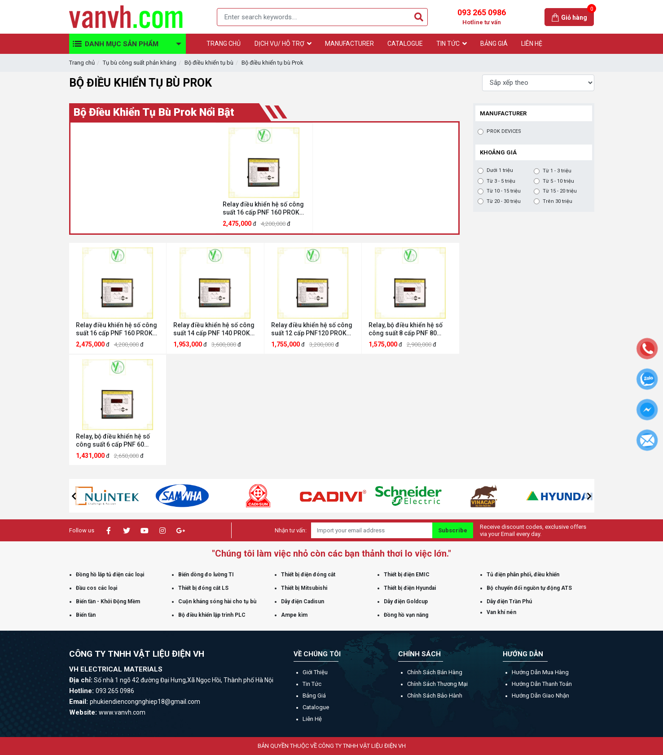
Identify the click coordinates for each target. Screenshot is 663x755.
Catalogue (316, 707)
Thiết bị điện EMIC (407, 574)
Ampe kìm (294, 615)
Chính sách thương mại (437, 683)
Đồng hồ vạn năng (406, 615)
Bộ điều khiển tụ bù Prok (272, 62)
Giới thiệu (315, 672)
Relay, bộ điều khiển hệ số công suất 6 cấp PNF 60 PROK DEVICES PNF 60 (113, 440)
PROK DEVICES (504, 131)
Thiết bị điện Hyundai (410, 588)
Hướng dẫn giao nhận (540, 695)
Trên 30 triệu (557, 201)
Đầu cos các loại (96, 588)
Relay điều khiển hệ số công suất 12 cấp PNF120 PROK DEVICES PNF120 (311, 329)
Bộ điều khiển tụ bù (208, 62)
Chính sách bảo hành (434, 695)
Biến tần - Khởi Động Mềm (108, 601)
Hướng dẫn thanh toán (542, 683)
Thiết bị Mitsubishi (304, 588)
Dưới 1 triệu (500, 170)
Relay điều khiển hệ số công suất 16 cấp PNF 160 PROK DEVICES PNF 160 (263, 208)
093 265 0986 (481, 17)
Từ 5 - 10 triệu (558, 181)
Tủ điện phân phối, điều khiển (523, 574)
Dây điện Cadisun (302, 601)
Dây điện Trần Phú (509, 601)
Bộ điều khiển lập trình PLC (212, 615)
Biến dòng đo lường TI (206, 574)
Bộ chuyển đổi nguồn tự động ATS (529, 588)
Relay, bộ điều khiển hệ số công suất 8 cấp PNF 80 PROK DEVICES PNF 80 (406, 329)
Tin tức (312, 683)
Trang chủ (82, 62)
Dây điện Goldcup (406, 601)
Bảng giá (314, 695)
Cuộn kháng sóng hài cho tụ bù (217, 601)
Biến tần (86, 615)
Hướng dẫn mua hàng (540, 672)
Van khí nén (501, 612)
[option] (264, 178)
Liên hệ (312, 718)
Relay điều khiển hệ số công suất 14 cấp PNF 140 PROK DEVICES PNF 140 (214, 329)
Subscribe (452, 530)
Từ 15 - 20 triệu (560, 191)
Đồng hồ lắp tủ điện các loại (110, 574)
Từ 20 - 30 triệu (504, 201)
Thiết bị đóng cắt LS (203, 588)
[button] (74, 496)
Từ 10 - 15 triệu (504, 191)
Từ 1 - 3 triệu (557, 171)
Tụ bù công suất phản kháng (139, 62)
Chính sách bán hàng (434, 672)
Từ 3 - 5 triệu (501, 181)
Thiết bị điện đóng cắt (308, 574)
